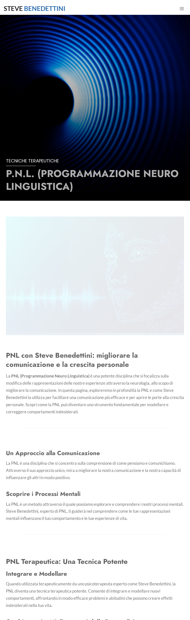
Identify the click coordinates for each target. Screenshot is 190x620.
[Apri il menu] (181, 8)
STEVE (34, 8)
